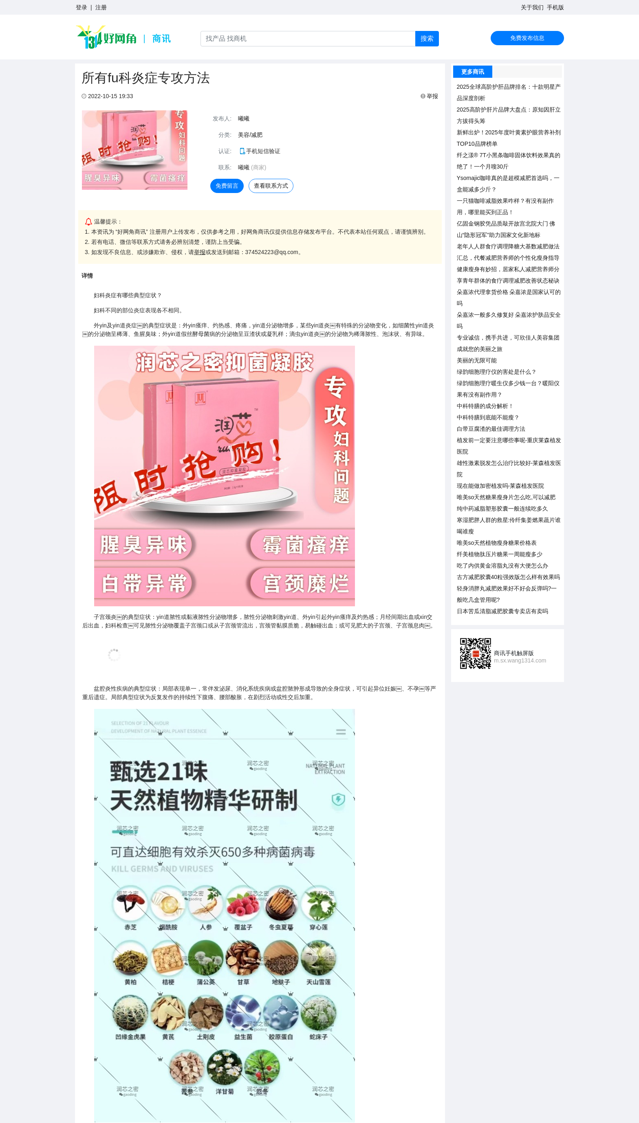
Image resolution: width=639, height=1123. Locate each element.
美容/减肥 (250, 135)
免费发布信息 (527, 38)
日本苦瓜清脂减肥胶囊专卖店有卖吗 (502, 611)
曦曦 (243, 118)
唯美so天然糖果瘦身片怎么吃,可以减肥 (506, 497)
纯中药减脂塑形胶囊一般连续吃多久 (502, 508)
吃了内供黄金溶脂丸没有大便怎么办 (502, 565)
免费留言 (227, 185)
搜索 (427, 38)
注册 (101, 7)
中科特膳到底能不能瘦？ (488, 417)
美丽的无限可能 (477, 360)
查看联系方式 (271, 185)
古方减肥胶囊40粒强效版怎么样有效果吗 (508, 577)
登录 (81, 7)
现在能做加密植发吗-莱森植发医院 (500, 486)
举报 (429, 96)
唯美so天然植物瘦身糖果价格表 (497, 543)
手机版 (555, 7)
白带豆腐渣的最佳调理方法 (491, 429)
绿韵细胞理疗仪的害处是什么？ (497, 371)
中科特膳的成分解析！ (485, 406)
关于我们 (532, 7)
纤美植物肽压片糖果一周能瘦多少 (499, 554)
